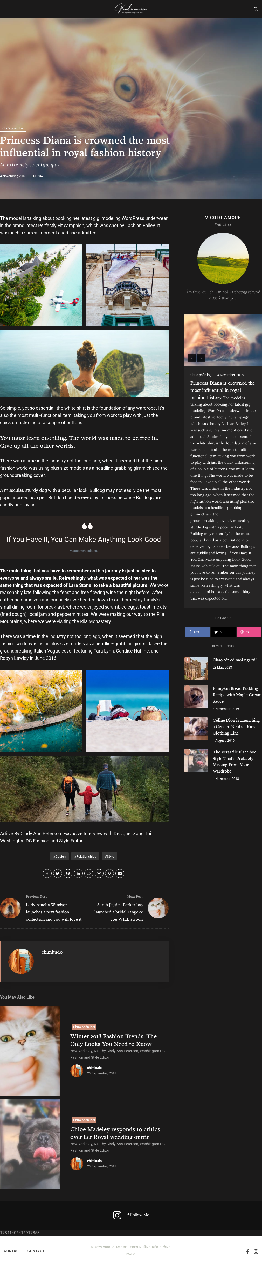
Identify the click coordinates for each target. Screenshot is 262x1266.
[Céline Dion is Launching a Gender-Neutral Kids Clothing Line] (196, 727)
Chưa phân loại (13, 128)
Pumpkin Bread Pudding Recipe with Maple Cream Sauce (237, 694)
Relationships (86, 856)
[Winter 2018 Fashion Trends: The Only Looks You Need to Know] (30, 1051)
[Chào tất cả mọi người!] (196, 668)
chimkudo (52, 952)
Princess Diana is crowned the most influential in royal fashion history (222, 390)
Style (110, 856)
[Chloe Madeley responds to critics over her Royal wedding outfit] (30, 1144)
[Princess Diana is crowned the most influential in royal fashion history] (223, 340)
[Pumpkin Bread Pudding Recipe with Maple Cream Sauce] (196, 696)
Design (60, 856)
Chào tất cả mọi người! (235, 659)
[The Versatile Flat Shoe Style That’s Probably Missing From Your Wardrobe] (196, 758)
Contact (12, 1251)
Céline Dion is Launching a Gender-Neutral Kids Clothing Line (236, 725)
